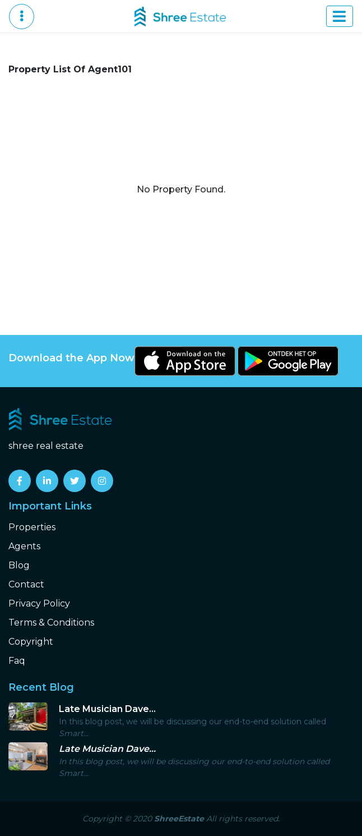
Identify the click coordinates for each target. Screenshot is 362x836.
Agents (24, 546)
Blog (19, 565)
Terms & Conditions (51, 622)
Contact (26, 584)
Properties (31, 527)
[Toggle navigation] (339, 16)
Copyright (30, 641)
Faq (16, 660)
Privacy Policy (39, 603)
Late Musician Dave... (107, 709)
